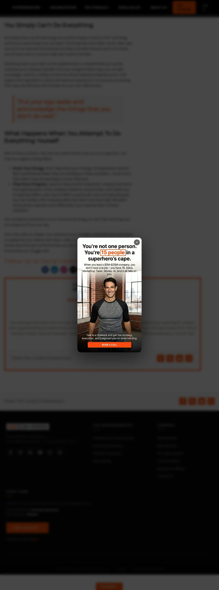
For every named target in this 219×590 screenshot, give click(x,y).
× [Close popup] (137, 242)
